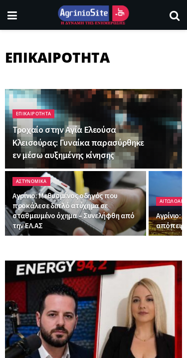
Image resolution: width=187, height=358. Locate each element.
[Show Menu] (12, 15)
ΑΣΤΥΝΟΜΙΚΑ (31, 181)
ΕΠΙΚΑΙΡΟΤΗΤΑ (33, 113)
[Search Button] (175, 15)
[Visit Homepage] (93, 15)
